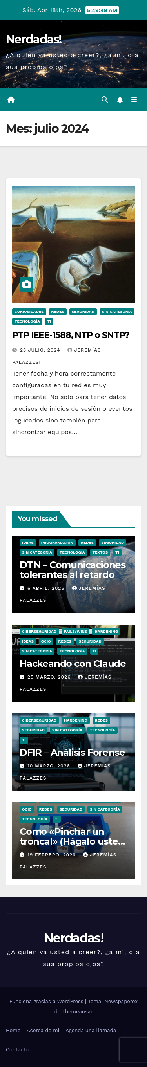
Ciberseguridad (39, 631)
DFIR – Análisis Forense (72, 752)
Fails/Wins (75, 631)
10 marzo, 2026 (49, 766)
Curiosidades (29, 311)
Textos (100, 552)
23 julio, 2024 (41, 350)
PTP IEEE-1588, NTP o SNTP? (70, 335)
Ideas (28, 542)
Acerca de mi (43, 1030)
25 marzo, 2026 (50, 677)
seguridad (83, 311)
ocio (46, 641)
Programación (57, 542)
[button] (105, 99)
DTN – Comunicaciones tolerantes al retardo (72, 569)
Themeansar (77, 1012)
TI (49, 321)
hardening (106, 631)
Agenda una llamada (90, 1030)
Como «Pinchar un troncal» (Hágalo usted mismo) (72, 841)
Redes (57, 311)
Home (13, 1030)
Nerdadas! (34, 39)
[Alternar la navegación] (134, 100)
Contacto (17, 1050)
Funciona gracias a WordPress (47, 1001)
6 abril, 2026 (47, 588)
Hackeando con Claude (73, 663)
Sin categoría (117, 311)
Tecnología (27, 321)
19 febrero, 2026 (52, 855)
